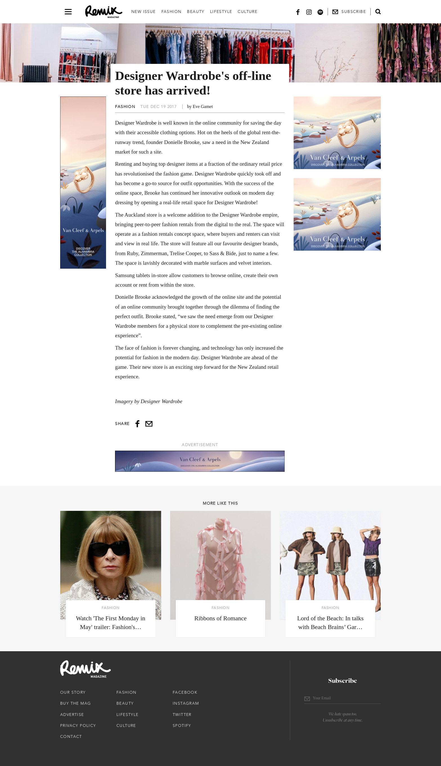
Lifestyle (221, 11)
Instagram (186, 703)
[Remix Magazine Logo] (103, 11)
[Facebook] (298, 11)
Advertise (72, 714)
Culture (247, 11)
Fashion (171, 11)
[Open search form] (378, 11)
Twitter (182, 714)
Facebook (185, 692)
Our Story (73, 692)
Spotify (182, 725)
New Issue (143, 11)
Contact (71, 736)
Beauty (195, 11)
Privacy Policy (78, 725)
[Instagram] (309, 11)
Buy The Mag (75, 703)
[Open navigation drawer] (68, 12)
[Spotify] (320, 11)
